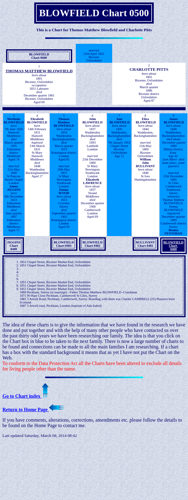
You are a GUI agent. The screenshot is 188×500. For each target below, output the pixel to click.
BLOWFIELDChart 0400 (174, 246)
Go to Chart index (25, 396)
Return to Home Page (33, 409)
